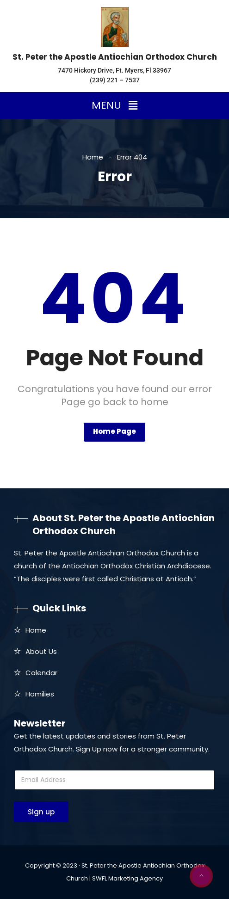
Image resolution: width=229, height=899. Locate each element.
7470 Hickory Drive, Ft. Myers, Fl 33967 (114, 70)
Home (92, 157)
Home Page (114, 431)
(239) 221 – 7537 (115, 80)
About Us (41, 651)
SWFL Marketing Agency (127, 878)
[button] (114, 105)
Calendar (41, 672)
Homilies (39, 694)
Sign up (41, 812)
